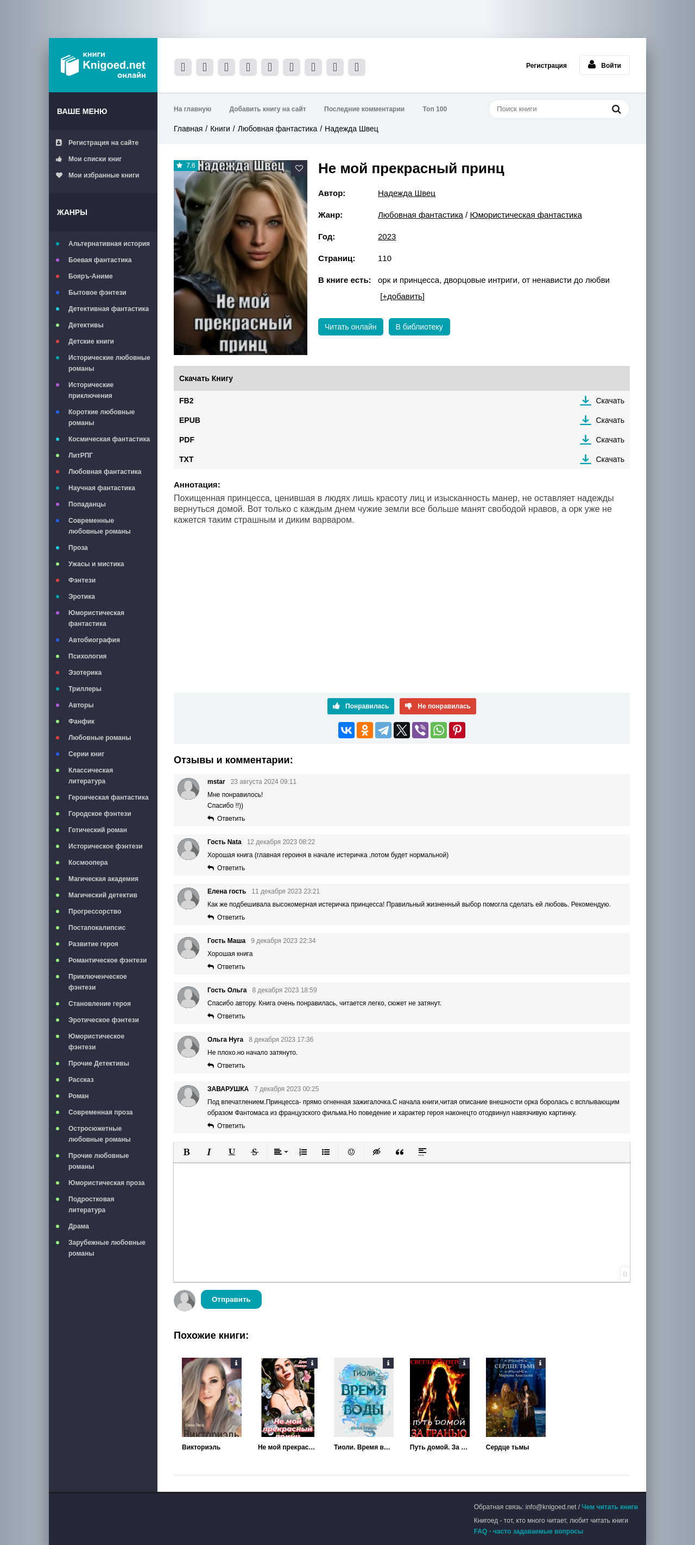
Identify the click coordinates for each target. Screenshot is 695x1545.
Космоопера (88, 862)
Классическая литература (90, 776)
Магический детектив (102, 895)
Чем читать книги (610, 1507)
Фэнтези (82, 580)
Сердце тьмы (507, 1447)
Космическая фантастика (109, 439)
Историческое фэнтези (105, 846)
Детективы (86, 325)
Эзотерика (85, 672)
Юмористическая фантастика (96, 618)
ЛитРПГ (80, 455)
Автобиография (94, 640)
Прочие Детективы (98, 1063)
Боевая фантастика (99, 260)
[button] (186, 1152)
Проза (78, 548)
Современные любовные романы (99, 526)
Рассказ (81, 1080)
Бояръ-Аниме (90, 276)
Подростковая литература (91, 1204)
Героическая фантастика (108, 797)
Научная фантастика (101, 488)
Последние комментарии (364, 109)
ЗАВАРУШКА (228, 1089)
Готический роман (97, 830)
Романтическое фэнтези (107, 960)
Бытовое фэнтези (97, 292)
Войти (604, 64)
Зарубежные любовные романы (107, 1248)
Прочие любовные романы (98, 1161)
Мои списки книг (89, 159)
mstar (216, 782)
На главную (192, 109)
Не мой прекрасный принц (288, 1447)
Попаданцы (87, 504)
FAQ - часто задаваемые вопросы (529, 1531)
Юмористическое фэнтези (96, 1042)
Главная (188, 128)
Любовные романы (99, 738)
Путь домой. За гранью (440, 1447)
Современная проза (100, 1112)
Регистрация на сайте (97, 143)
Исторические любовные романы (109, 363)
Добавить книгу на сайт (268, 109)
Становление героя (99, 1004)
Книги (220, 128)
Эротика (81, 596)
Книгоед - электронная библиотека (103, 65)
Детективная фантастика (108, 309)
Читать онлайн (351, 326)
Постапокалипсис (96, 928)
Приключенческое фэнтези (97, 982)
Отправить (231, 1299)
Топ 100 (435, 109)
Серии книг (86, 754)
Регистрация (546, 65)
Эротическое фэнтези (103, 1020)
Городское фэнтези (99, 814)
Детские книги (91, 341)
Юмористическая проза (106, 1183)
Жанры (72, 212)
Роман (78, 1096)
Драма (78, 1226)
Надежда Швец (351, 128)
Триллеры (85, 689)
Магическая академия (103, 879)
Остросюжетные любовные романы (99, 1134)
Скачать (610, 400)
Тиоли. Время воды (364, 1447)
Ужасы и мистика (96, 564)
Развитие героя (93, 944)
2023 (387, 236)
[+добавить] (402, 296)
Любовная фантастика (104, 472)
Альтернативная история (109, 244)
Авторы (81, 705)
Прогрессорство (94, 911)
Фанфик (81, 721)
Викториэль (201, 1447)
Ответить (231, 818)
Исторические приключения (90, 390)
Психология (87, 656)
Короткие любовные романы (101, 417)
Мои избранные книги (97, 175)
